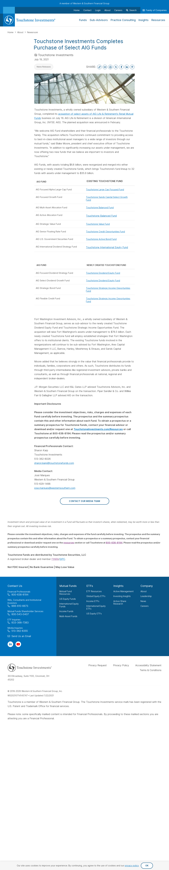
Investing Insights (122, 596)
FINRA (55, 559)
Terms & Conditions (150, 670)
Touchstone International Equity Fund (107, 247)
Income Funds (66, 611)
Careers (145, 606)
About (20, 32)
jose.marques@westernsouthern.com (54, 487)
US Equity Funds (67, 599)
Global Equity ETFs (95, 596)
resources (68, 542)
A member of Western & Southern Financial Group (84, 3)
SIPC (62, 559)
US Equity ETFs (94, 613)
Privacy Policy (121, 665)
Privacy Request (97, 665)
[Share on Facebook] (121, 67)
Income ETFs (92, 601)
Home (11, 32)
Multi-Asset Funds (68, 616)
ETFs (89, 585)
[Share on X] (115, 67)
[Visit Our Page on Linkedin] (10, 644)
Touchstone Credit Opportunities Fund (105, 231)
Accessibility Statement (148, 665)
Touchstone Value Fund (98, 224)
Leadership (146, 596)
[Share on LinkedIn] (126, 67)
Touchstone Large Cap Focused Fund (105, 189)
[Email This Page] (104, 67)
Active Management (123, 591)
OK (147, 865)
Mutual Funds (68, 585)
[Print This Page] (110, 67)
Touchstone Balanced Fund (100, 207)
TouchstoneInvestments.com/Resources (98, 429)
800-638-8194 (114, 542)
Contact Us (15, 585)
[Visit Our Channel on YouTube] (18, 644)
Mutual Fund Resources (65, 592)
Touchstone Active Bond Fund (101, 239)
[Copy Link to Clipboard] (99, 67)
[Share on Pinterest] (132, 67)
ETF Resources (94, 591)
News (143, 601)
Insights (118, 585)
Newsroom (32, 32)
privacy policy (132, 865)
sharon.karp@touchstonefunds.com (54, 463)
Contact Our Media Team (84, 501)
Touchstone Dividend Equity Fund (103, 273)
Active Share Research (119, 602)
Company (147, 585)
